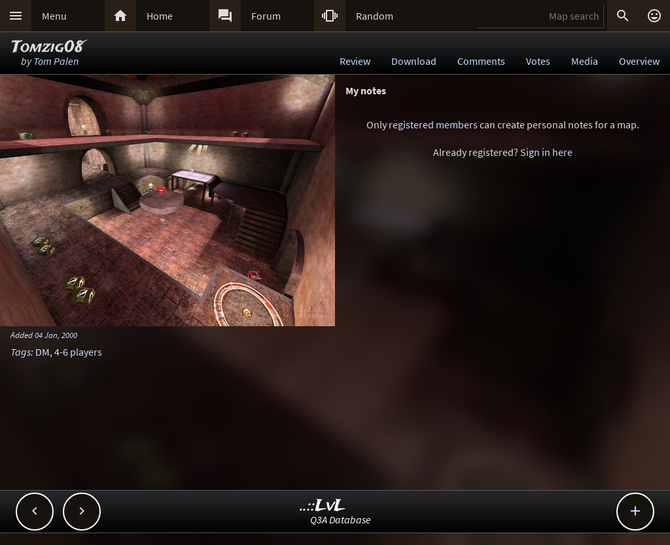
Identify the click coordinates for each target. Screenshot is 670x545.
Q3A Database (340, 519)
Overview (639, 60)
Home (160, 15)
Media (584, 60)
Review (355, 60)
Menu (54, 15)
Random (374, 15)
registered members (433, 124)
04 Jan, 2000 (56, 334)
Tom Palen (56, 60)
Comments (481, 60)
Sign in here (546, 152)
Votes (538, 60)
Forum (266, 15)
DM (42, 351)
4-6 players (78, 351)
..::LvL (323, 506)
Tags (20, 351)
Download (413, 60)
